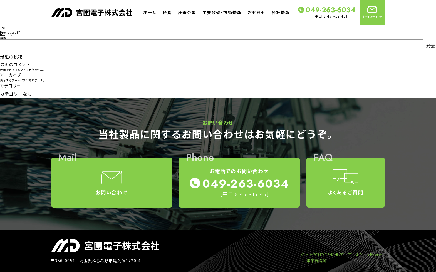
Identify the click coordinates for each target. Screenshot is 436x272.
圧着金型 (187, 12)
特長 (167, 12)
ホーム (150, 12)
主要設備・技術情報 (222, 12)
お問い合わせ (372, 12)
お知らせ (256, 12)
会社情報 (280, 12)
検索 (3, 38)
